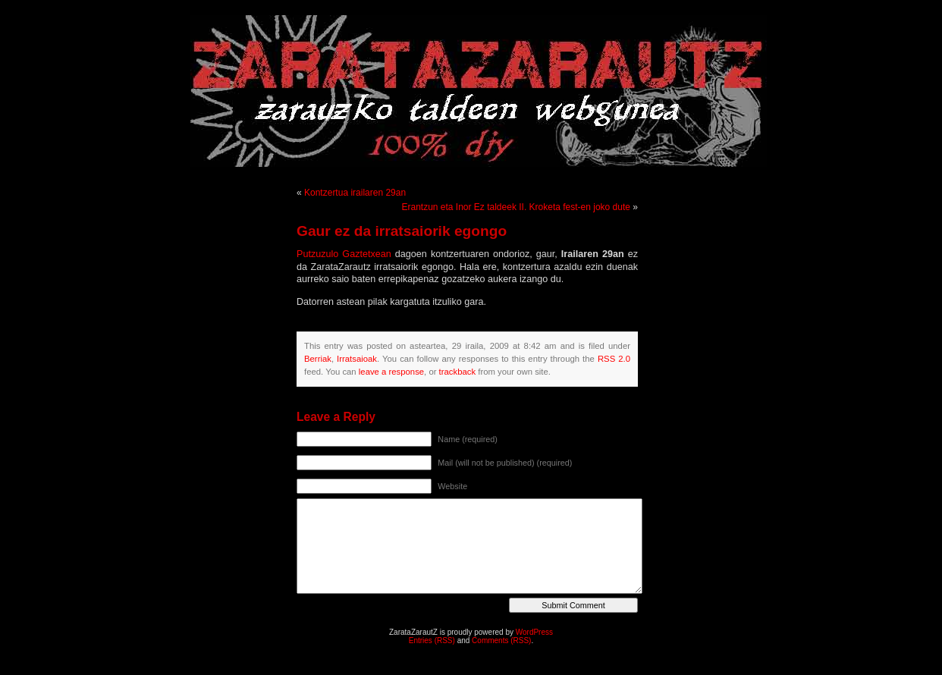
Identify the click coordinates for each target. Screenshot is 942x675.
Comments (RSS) (501, 640)
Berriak (317, 358)
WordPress (534, 632)
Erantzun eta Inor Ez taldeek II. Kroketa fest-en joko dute (515, 207)
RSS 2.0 (614, 358)
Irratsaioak (357, 358)
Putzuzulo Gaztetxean (344, 254)
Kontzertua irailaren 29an (355, 192)
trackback (457, 371)
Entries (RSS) (432, 640)
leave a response (391, 371)
